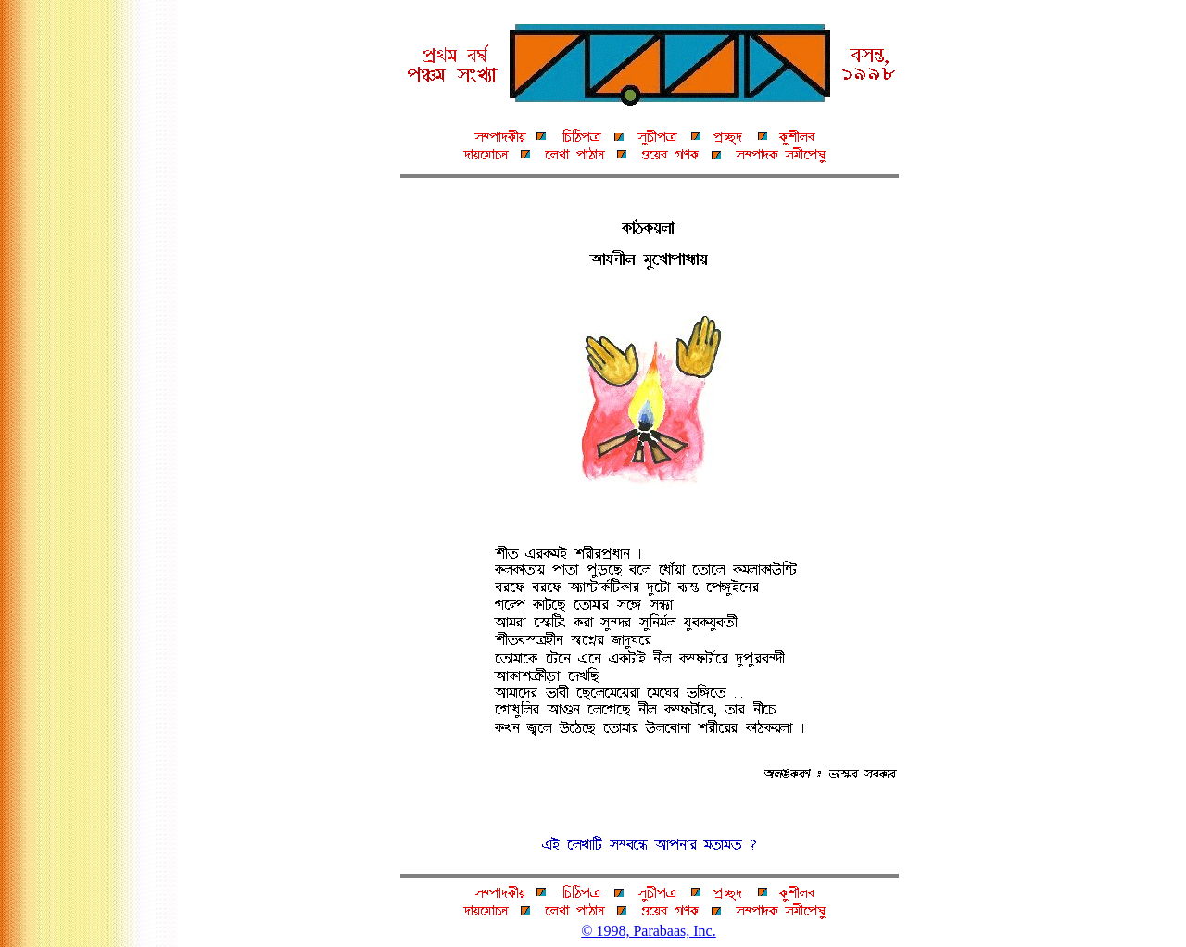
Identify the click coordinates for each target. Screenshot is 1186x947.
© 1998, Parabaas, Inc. (648, 931)
